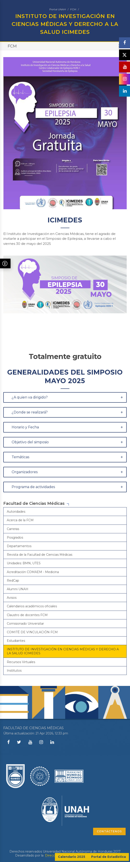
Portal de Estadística (108, 857)
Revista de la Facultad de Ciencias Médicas (39, 555)
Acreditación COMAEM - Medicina (33, 572)
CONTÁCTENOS (109, 831)
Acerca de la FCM (20, 520)
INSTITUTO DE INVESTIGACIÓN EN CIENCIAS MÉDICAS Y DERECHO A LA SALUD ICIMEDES (63, 651)
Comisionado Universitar (25, 624)
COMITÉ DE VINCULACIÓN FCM (32, 632)
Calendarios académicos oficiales (32, 606)
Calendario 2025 (71, 857)
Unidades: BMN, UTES (24, 563)
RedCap (13, 580)
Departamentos (19, 546)
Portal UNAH (57, 9)
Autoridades (16, 512)
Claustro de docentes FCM (27, 615)
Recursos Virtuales (21, 662)
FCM (73, 9)
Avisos (11, 598)
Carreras (13, 529)
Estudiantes (16, 641)
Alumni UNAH (17, 589)
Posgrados (15, 537)
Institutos (14, 671)
